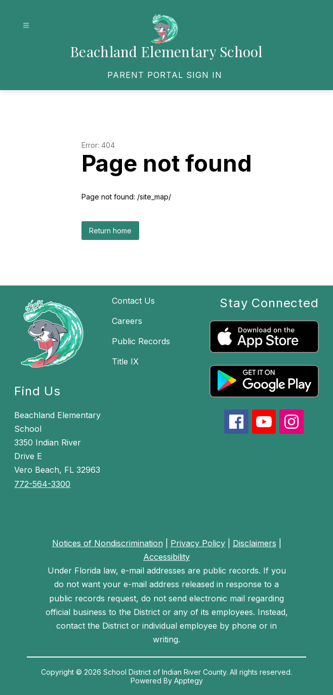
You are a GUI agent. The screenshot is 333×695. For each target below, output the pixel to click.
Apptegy (188, 680)
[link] (164, 75)
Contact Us (133, 301)
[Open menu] (26, 25)
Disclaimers (254, 543)
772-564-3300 (42, 484)
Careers (127, 321)
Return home (110, 230)
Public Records (141, 341)
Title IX (125, 361)
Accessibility (166, 557)
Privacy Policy (198, 543)
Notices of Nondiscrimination (107, 543)
